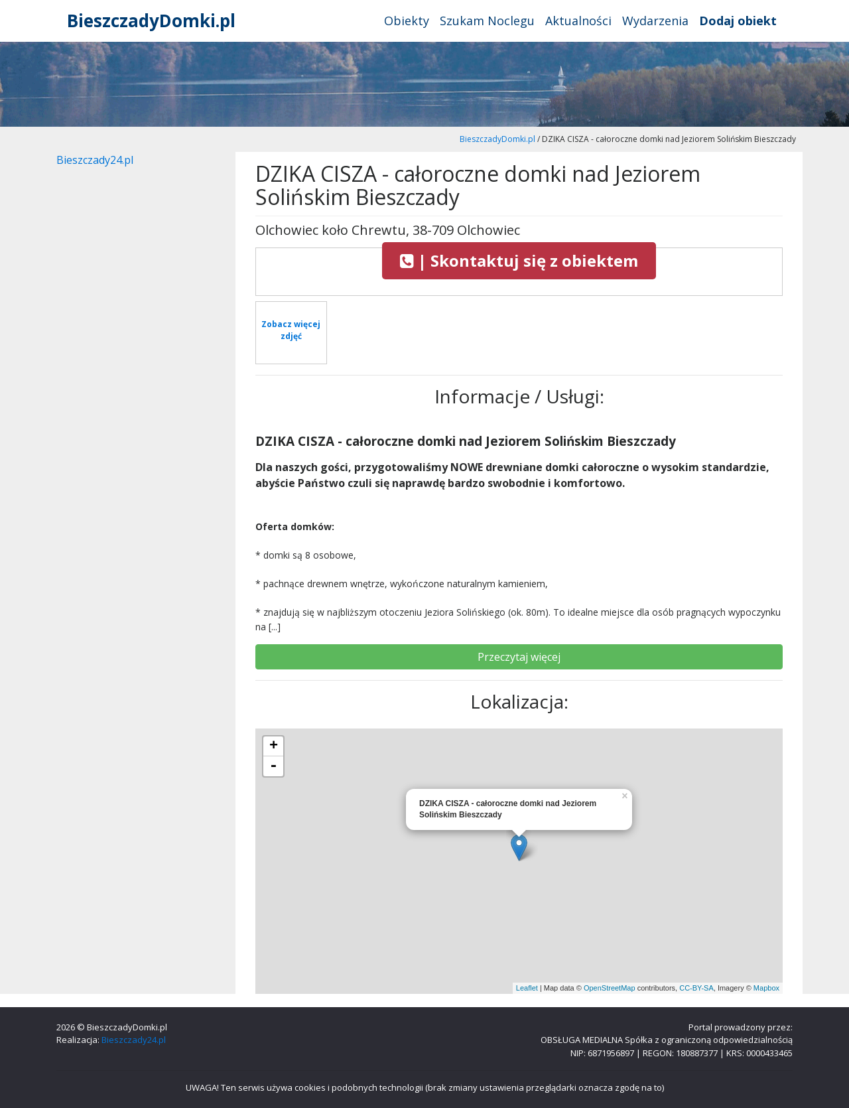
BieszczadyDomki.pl (151, 21)
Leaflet (527, 988)
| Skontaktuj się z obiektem (519, 260)
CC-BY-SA (696, 988)
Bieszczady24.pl (94, 160)
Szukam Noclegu (487, 21)
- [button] (273, 766)
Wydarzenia (655, 21)
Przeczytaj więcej (519, 657)
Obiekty (406, 21)
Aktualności (578, 21)
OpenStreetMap (609, 988)
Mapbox (766, 988)
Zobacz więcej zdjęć (290, 330)
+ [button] (273, 746)
